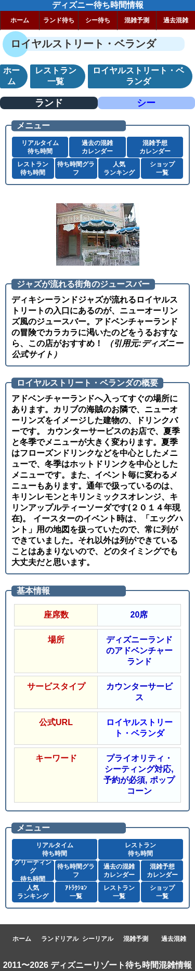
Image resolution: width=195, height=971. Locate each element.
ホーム (19, 20)
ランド (49, 103)
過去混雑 (175, 20)
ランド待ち (58, 20)
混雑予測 (136, 20)
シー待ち (97, 20)
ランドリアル (60, 938)
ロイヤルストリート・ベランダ (139, 728)
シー (146, 103)
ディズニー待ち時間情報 (98, 5)
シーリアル (97, 938)
